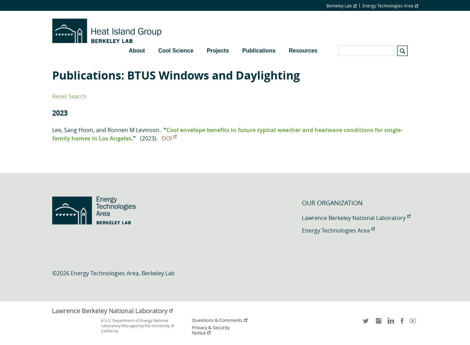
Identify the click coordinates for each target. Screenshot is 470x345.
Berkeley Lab (341, 6)
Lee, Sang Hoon (72, 130)
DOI (169, 138)
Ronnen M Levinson (133, 130)
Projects (218, 51)
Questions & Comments (220, 320)
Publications (259, 51)
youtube (414, 323)
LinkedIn (390, 323)
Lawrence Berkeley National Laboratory (356, 218)
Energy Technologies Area (390, 6)
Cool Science (175, 51)
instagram (378, 323)
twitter (366, 323)
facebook (402, 323)
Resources (303, 51)
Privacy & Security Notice (210, 330)
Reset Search (69, 96)
